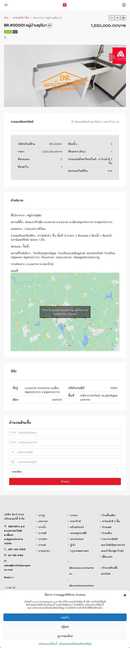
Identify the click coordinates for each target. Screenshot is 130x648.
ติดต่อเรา (9, 577)
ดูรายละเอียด (65, 636)
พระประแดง (77, 539)
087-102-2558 (17, 549)
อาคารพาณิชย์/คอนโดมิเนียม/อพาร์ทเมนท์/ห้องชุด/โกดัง (113, 544)
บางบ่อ (42, 544)
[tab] (113, 57)
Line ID (11, 587)
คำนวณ (65, 481)
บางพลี (42, 533)
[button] (125, 594)
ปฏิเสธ (65, 626)
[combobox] (65, 471)
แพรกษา (43, 521)
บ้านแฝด (106, 527)
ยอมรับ (65, 617)
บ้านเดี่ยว (107, 533)
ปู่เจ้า (72, 544)
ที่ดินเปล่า (107, 556)
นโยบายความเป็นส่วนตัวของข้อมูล (75, 643)
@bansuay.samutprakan (81, 570)
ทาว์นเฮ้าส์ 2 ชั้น (111, 521)
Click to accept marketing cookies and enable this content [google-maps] (65, 311)
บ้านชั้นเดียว (108, 515)
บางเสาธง (44, 550)
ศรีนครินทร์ (77, 527)
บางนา (74, 515)
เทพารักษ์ (75, 521)
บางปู (41, 515)
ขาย (15, 32)
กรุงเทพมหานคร (79, 550)
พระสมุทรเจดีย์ (78, 533)
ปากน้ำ (42, 527)
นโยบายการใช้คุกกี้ (48, 643)
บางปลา (42, 539)
